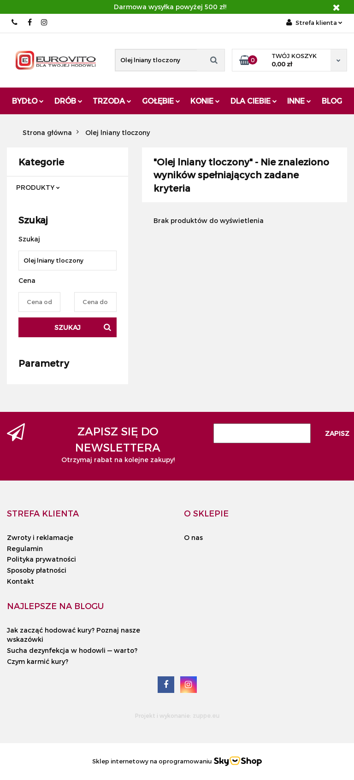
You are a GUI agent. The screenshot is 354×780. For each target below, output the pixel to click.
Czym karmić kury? (37, 661)
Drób (68, 100)
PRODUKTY (38, 187)
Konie (205, 100)
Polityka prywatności (41, 559)
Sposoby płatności (36, 570)
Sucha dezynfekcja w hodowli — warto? (72, 650)
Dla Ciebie (253, 100)
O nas (193, 537)
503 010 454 (15, 22)
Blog (332, 100)
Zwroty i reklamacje (40, 537)
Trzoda (112, 100)
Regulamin (25, 548)
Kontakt (20, 581)
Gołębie (161, 100)
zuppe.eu (206, 715)
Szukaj (67, 327)
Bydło (28, 100)
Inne (299, 100)
